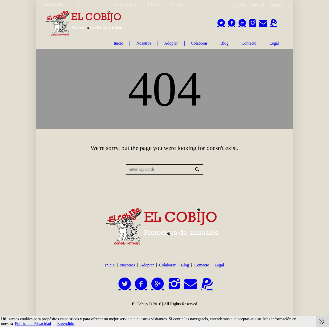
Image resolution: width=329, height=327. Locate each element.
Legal (219, 265)
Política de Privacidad (33, 323)
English (258, 4)
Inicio (110, 265)
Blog (185, 265)
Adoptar (147, 265)
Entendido (65, 323)
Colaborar (167, 265)
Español (239, 4)
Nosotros (127, 265)
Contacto (201, 265)
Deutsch (276, 4)
